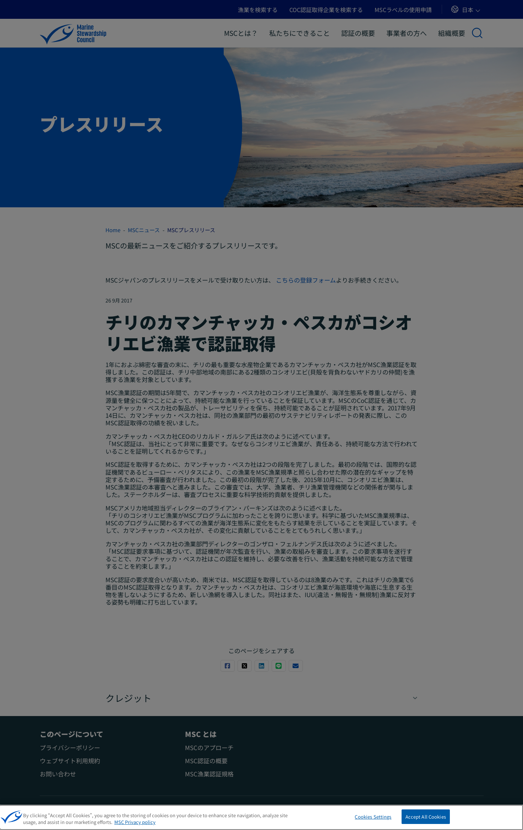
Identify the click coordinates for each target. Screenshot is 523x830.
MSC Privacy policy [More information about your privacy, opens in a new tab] (135, 826)
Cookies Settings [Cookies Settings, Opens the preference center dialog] (373, 820)
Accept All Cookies (425, 820)
